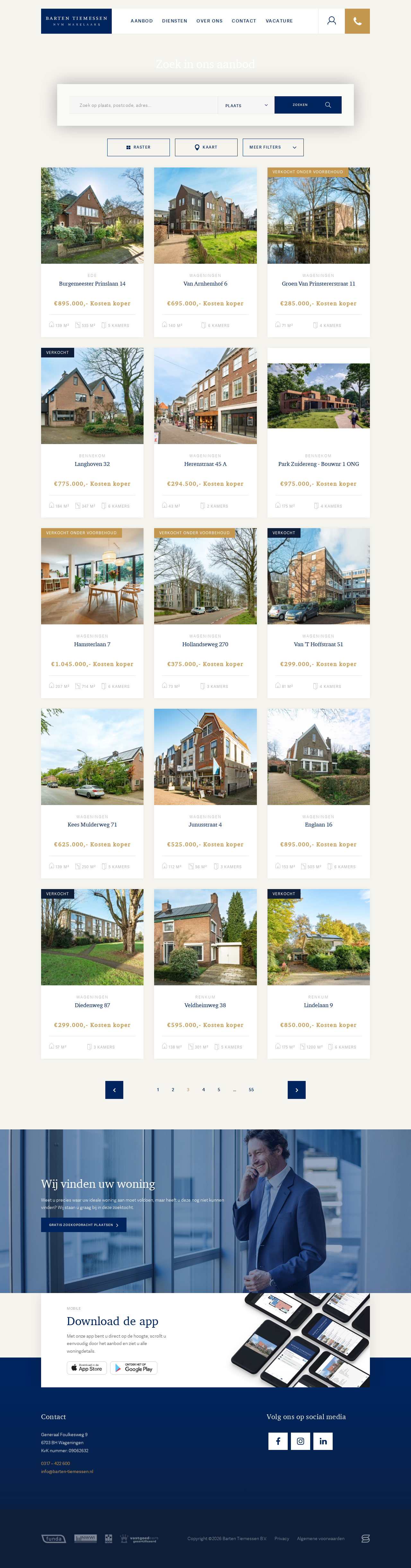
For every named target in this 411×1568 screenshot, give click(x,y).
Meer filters (265, 147)
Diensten (174, 20)
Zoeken (300, 105)
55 (251, 1089)
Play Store (133, 1368)
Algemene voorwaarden (321, 1538)
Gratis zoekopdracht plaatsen (81, 1225)
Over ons (210, 20)
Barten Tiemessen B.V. (245, 1538)
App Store (87, 1368)
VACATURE (279, 20)
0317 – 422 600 (55, 1463)
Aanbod (142, 20)
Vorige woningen (114, 1090)
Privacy (282, 1538)
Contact (244, 20)
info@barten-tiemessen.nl (67, 1471)
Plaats (233, 106)
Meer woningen (297, 1090)
